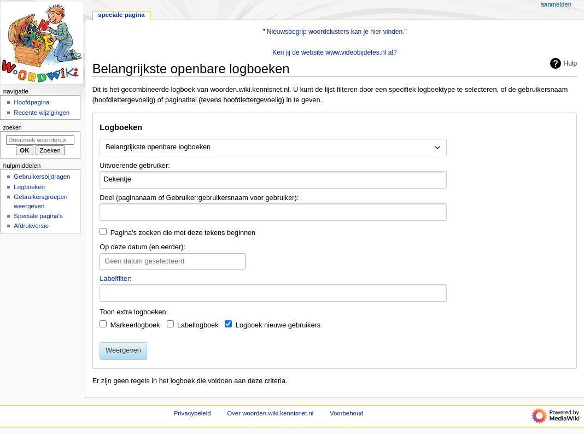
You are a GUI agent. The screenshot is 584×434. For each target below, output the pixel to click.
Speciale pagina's (38, 216)
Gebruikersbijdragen (42, 176)
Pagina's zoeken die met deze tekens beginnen (183, 233)
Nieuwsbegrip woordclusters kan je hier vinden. (336, 32)
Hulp (562, 63)
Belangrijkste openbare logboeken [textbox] (158, 147)
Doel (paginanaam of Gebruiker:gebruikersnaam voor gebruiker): (199, 198)
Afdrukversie (31, 225)
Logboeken (29, 187)
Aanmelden (555, 4)
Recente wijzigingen (41, 112)
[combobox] (273, 147)
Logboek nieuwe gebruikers (278, 325)
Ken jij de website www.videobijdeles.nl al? (334, 52)
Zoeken (12, 127)
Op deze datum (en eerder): (142, 247)
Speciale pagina (121, 14)
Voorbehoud (347, 413)
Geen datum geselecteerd (144, 261)
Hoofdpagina (31, 102)
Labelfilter (115, 279)
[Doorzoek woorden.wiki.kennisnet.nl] (40, 140)
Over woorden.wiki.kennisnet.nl (270, 413)
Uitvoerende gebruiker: (135, 165)
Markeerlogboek (135, 325)
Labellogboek (198, 325)
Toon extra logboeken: (134, 312)
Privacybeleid (192, 413)
